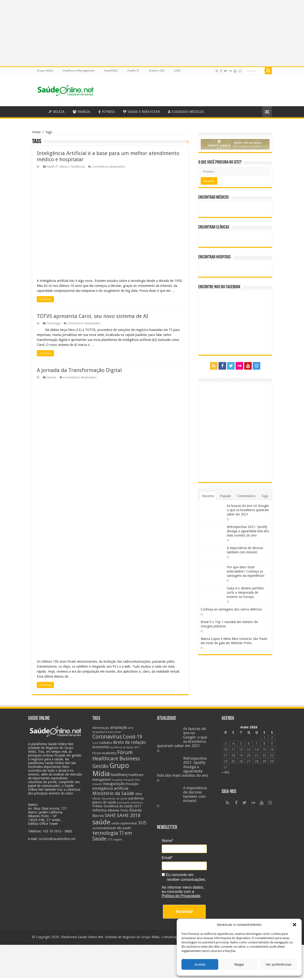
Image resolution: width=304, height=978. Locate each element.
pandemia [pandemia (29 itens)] (136, 764)
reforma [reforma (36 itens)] (99, 776)
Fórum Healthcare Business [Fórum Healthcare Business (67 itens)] (116, 721)
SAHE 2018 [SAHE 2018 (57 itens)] (128, 781)
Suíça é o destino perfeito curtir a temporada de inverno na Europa (245, 592)
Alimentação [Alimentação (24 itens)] (100, 694)
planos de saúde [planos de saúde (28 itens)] (104, 768)
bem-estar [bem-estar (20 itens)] (114, 698)
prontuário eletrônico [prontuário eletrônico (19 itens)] (130, 768)
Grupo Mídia (45, 70)
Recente (208, 496)
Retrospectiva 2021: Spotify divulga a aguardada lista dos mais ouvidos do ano (248, 531)
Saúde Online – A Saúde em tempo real (38, 111)
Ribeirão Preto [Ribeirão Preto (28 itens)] (118, 776)
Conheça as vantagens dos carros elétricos (231, 609)
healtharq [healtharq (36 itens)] (119, 741)
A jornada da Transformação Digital (79, 370)
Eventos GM (156, 70)
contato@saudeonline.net (57, 805)
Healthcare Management (79, 70)
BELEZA (57, 112)
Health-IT (133, 70)
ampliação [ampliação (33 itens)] (118, 693)
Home (36, 132)
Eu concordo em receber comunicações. (184, 843)
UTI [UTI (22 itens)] (109, 805)
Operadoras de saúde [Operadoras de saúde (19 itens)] (114, 764)
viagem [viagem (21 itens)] (117, 805)
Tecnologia (53, 323)
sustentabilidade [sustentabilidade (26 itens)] (104, 794)
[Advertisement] (152, 944)
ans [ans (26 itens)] (130, 694)
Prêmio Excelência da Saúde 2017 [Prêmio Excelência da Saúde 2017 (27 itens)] (116, 772)
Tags (264, 496)
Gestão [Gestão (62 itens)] (100, 732)
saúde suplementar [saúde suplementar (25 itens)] (124, 789)
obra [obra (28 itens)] (138, 760)
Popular (225, 496)
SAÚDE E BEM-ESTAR (141, 112)
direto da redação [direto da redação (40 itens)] (129, 708)
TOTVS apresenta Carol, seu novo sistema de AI (92, 316)
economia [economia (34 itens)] (100, 713)
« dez (225, 738)
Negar (239, 964)
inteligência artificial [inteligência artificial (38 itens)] (110, 754)
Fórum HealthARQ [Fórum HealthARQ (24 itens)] (104, 719)
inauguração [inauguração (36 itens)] (114, 750)
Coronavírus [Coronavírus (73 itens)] (107, 703)
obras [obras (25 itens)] (96, 764)
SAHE (177, 70)
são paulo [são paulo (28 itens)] (124, 794)
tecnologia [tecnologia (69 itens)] (105, 799)
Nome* (167, 807)
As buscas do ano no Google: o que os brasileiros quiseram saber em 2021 (248, 510)
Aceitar (199, 964)
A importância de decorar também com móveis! (195, 760)
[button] (294, 924)
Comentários (246, 496)
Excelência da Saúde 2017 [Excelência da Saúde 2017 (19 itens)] (125, 713)
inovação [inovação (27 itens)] (132, 750)
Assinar (184, 877)
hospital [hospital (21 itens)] (117, 746)
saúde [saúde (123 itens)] (101, 788)
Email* (167, 824)
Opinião (51, 377)
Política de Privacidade (181, 862)
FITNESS (106, 112)
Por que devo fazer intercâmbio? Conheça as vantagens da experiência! (245, 571)
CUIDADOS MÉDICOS (186, 112)
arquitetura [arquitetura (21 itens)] (99, 698)
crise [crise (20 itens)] (95, 709)
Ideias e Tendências (72, 166)
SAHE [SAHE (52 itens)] (110, 781)
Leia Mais (45, 299)
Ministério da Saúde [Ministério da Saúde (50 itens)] (113, 759)
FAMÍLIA (81, 112)
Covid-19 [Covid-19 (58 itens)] (132, 703)
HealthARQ (111, 70)
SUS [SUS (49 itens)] (142, 789)
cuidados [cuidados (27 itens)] (105, 709)
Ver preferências (278, 964)
